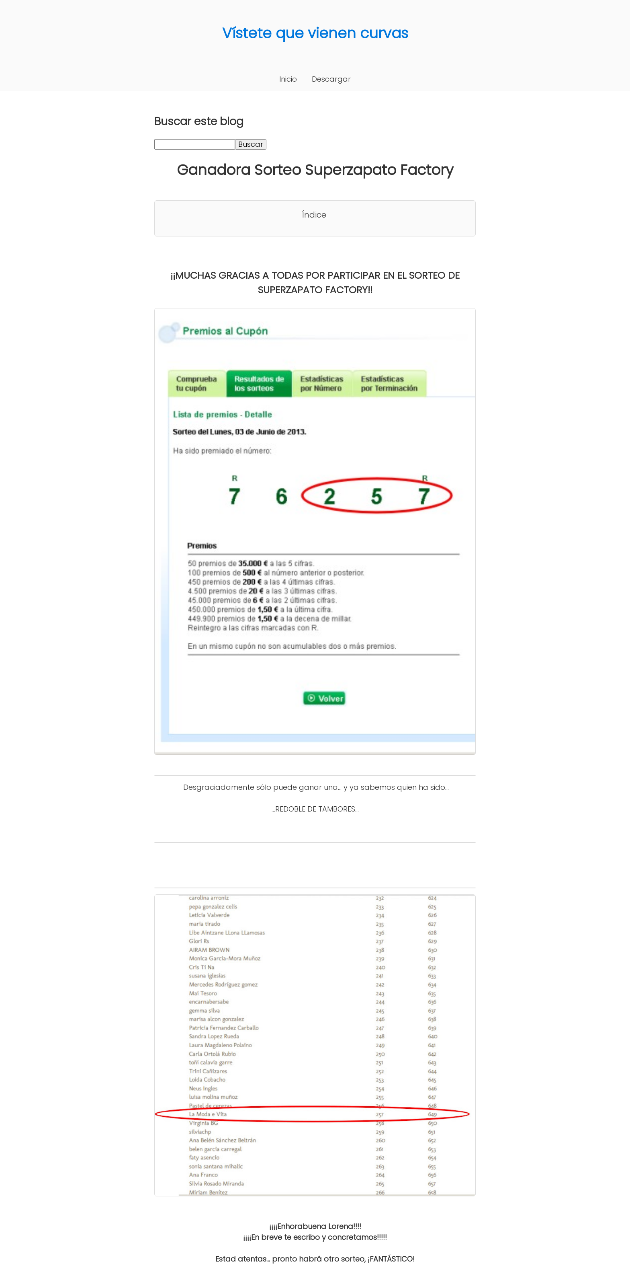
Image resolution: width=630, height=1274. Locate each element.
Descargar (331, 79)
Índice (314, 214)
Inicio (288, 79)
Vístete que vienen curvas (315, 33)
